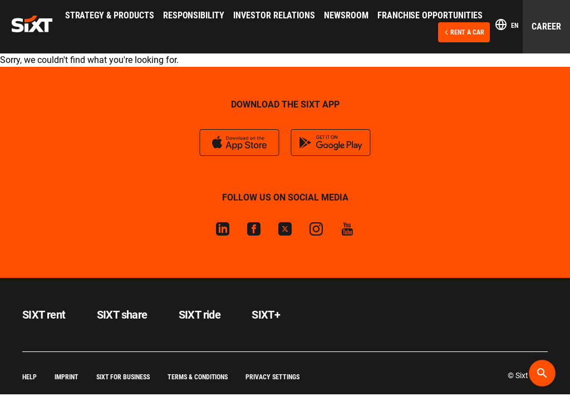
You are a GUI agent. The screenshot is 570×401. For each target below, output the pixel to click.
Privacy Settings (272, 377)
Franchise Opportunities (430, 15)
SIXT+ (266, 314)
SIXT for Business (123, 377)
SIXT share (122, 314)
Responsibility (193, 15)
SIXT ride (200, 314)
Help (29, 377)
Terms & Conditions (198, 377)
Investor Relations (274, 15)
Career (546, 26)
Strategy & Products (109, 15)
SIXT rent (44, 314)
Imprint (66, 377)
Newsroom (346, 15)
